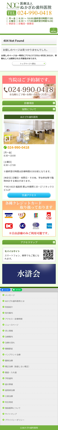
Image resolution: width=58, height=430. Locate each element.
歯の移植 (9, 384)
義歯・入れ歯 (11, 372)
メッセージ (10, 295)
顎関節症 (9, 349)
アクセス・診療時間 (13, 319)
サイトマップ (11, 414)
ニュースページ (11, 325)
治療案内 (9, 337)
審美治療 (9, 360)
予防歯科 (9, 378)
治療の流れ (10, 342)
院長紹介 (9, 307)
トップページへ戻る (28, 63)
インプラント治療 (12, 354)
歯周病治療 (10, 390)
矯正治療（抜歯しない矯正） (17, 366)
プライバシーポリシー (14, 420)
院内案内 (9, 313)
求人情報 (9, 331)
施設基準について (12, 408)
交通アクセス (29, 195)
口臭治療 (9, 396)
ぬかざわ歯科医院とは (15, 301)
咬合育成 (9, 402)
